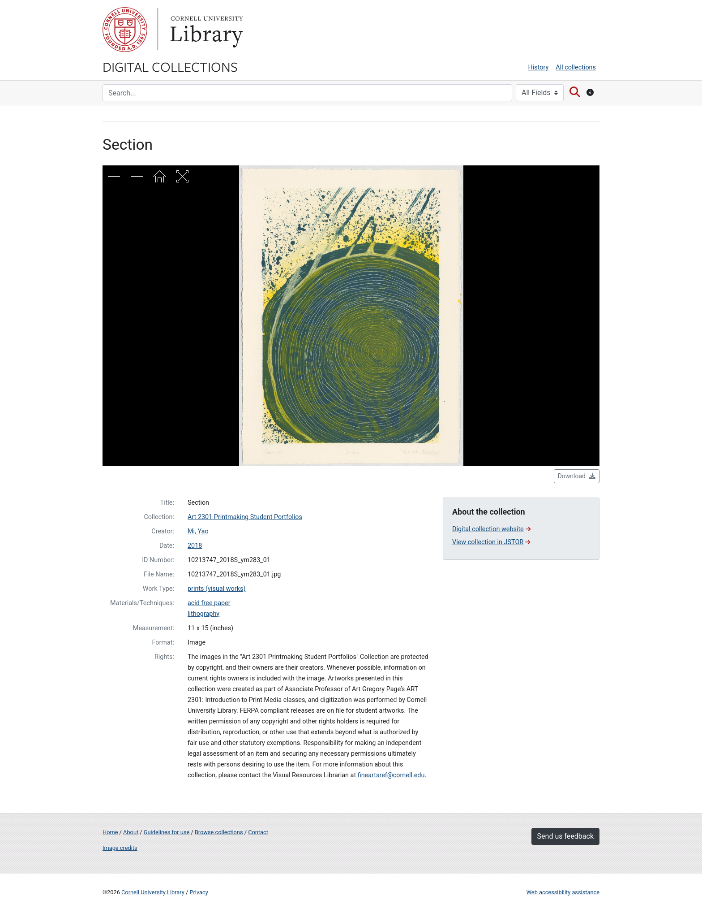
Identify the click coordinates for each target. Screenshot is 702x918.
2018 (195, 546)
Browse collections (219, 832)
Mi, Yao (198, 531)
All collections (576, 67)
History (538, 67)
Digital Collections (170, 66)
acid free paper (209, 603)
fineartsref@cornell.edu (391, 775)
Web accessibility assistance (562, 892)
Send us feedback (565, 836)
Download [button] (576, 476)
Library (205, 29)
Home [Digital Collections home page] (110, 832)
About (130, 832)
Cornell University (125, 29)
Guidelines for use (166, 832)
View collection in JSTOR (491, 542)
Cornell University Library (152, 892)
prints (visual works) (216, 589)
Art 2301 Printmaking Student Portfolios (245, 517)
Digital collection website (491, 529)
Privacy (198, 892)
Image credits (120, 847)
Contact (258, 832)
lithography (203, 614)
